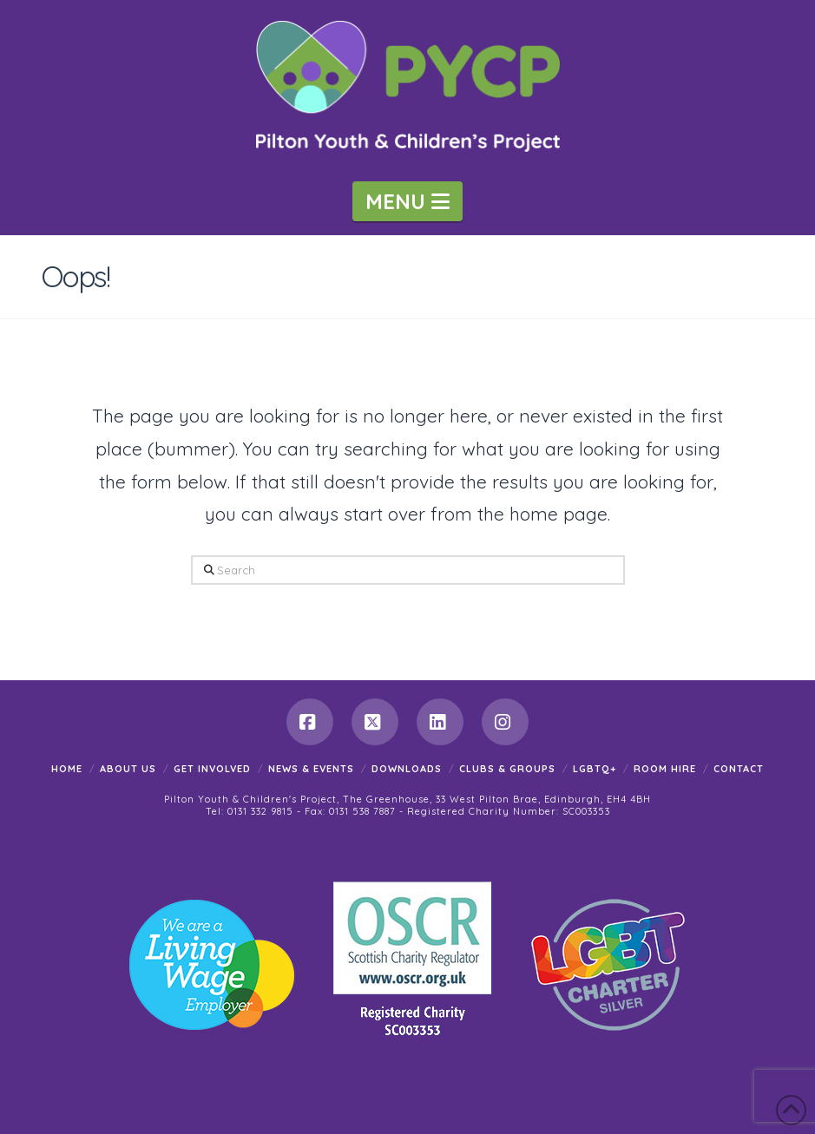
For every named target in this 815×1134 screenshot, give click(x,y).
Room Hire (665, 769)
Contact (738, 769)
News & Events (311, 769)
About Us (128, 769)
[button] (407, 201)
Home (66, 769)
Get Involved (212, 769)
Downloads (406, 769)
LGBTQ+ (594, 769)
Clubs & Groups (507, 769)
